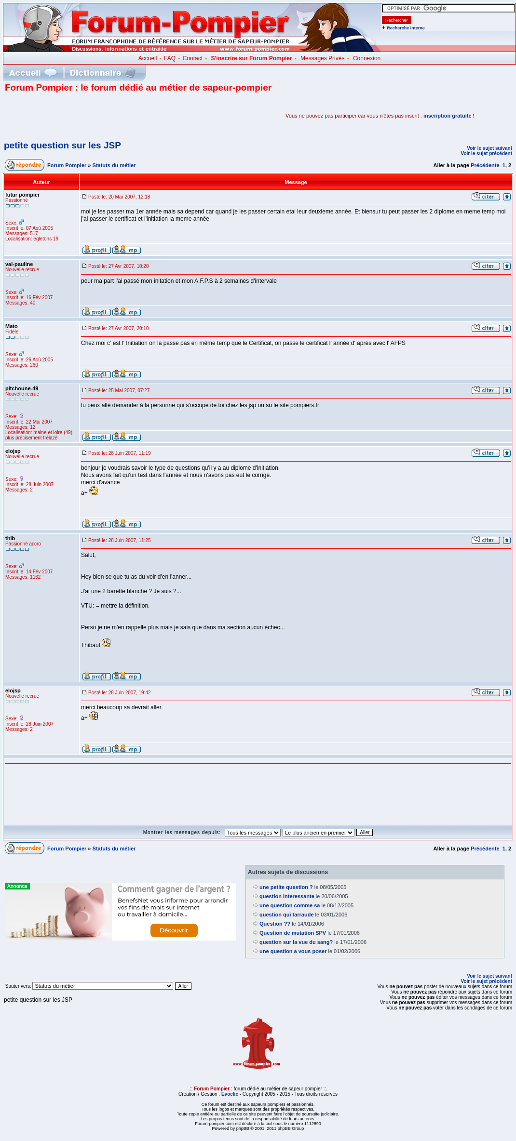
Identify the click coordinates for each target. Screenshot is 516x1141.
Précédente (485, 165)
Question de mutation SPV (292, 933)
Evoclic (229, 1094)
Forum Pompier (66, 165)
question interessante (286, 896)
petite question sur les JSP (62, 145)
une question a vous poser (292, 951)
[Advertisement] (118, 115)
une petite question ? (286, 887)
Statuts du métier (114, 165)
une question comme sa (289, 905)
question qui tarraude (286, 914)
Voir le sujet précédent (486, 153)
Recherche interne (406, 28)
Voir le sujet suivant (489, 148)
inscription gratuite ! (449, 116)
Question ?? (274, 924)
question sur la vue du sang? (296, 942)
